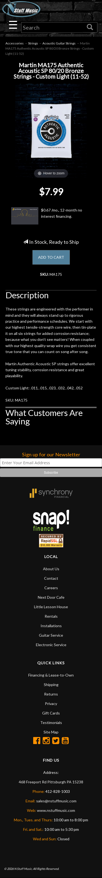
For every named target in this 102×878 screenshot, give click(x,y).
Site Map (51, 732)
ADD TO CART (51, 257)
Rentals (51, 616)
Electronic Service (51, 644)
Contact (51, 578)
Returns (51, 694)
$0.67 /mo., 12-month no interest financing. (46, 216)
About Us (51, 568)
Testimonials (51, 722)
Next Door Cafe (51, 597)
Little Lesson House (51, 606)
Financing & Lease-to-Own (51, 675)
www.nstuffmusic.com (56, 810)
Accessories (14, 43)
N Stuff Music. (23, 868)
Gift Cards (51, 713)
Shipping (51, 684)
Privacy (51, 703)
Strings (33, 43)
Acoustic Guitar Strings (59, 43)
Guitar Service (51, 635)
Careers (51, 587)
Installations (51, 625)
